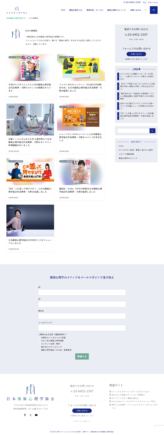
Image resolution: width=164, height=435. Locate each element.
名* (39, 299)
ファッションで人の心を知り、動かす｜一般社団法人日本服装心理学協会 (87, 432)
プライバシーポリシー (82, 421)
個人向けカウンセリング (50, 347)
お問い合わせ (136, 54)
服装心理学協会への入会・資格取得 (54, 350)
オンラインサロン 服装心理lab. (125, 398)
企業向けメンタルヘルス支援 (52, 337)
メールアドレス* (45, 323)
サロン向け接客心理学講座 (51, 341)
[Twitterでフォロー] (30, 415)
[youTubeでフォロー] (36, 415)
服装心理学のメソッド (128, 158)
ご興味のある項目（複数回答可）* (52, 334)
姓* (39, 287)
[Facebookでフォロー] (25, 415)
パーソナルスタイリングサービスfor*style (130, 391)
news (121, 145)
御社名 (41, 311)
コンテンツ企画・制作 (49, 344)
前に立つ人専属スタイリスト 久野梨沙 (128, 394)
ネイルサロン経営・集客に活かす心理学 (136, 150)
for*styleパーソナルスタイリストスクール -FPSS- (134, 401)
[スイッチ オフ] (145, 10)
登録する (82, 356)
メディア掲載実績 (126, 154)
